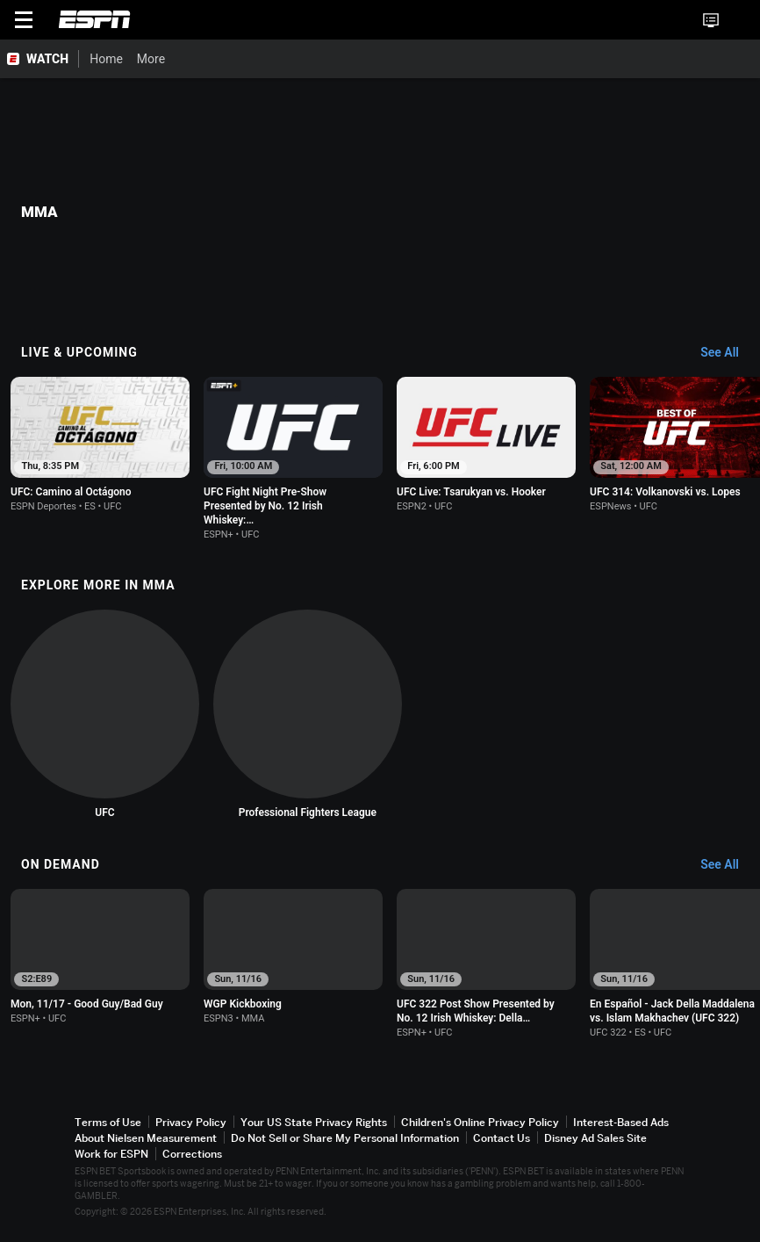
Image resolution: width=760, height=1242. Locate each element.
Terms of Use (108, 1123)
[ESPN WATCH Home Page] (39, 59)
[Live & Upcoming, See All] (728, 353)
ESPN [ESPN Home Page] (95, 19)
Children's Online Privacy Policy (480, 1123)
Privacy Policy (190, 1123)
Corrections (192, 1155)
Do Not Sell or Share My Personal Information (345, 1138)
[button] (739, 20)
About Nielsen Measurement (146, 1138)
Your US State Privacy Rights (313, 1123)
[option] (104, 446)
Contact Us (501, 1138)
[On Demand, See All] (728, 862)
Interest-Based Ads (621, 1123)
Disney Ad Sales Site (595, 1138)
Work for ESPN (111, 1155)
